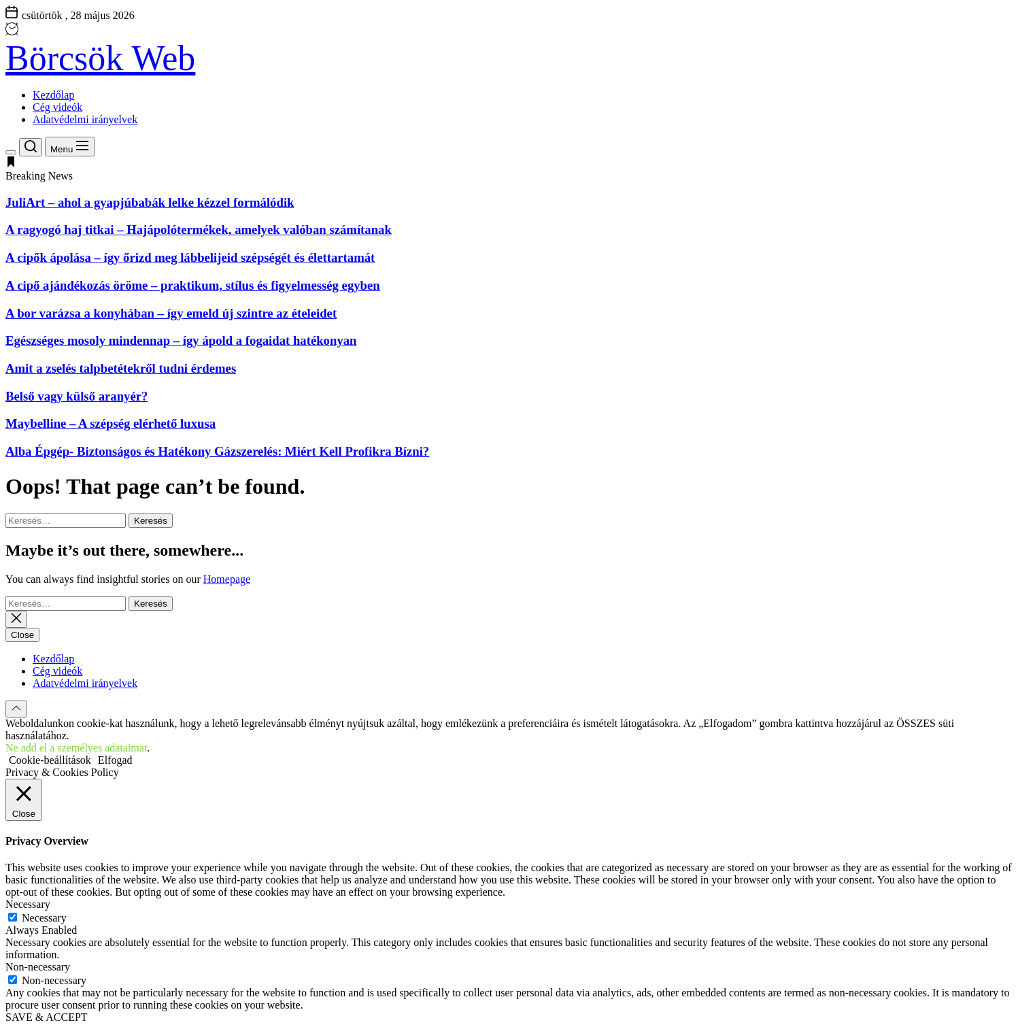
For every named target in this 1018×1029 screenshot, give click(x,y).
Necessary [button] (27, 904)
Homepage (226, 579)
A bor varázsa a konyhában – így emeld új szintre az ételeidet (171, 313)
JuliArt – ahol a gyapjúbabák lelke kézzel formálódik (149, 202)
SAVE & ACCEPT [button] (46, 1017)
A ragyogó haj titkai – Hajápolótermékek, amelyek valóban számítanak (198, 229)
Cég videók (57, 107)
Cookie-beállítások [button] (50, 760)
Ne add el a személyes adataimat (76, 748)
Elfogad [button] (115, 760)
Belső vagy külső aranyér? (76, 396)
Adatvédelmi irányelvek (85, 119)
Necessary (44, 918)
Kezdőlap (53, 95)
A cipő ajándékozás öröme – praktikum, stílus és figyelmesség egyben (192, 285)
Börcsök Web (100, 58)
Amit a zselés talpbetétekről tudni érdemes (120, 368)
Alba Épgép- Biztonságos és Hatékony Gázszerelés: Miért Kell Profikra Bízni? (217, 451)
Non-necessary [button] (37, 967)
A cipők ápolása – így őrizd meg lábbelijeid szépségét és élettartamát (190, 257)
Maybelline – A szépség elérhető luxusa (110, 423)
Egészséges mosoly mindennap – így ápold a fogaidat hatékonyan (180, 340)
